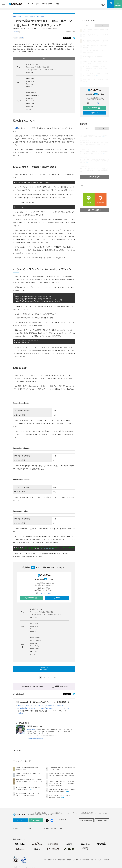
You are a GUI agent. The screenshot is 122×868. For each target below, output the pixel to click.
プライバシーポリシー (96, 860)
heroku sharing (30, 101)
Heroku (21, 37)
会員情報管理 (61, 860)
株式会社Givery (31, 729)
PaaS (15, 37)
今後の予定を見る (94, 210)
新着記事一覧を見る (95, 177)
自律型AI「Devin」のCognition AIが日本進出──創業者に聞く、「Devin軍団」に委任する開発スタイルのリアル (94, 144)
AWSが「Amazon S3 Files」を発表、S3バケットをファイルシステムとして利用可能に (61, 775)
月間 (101, 25)
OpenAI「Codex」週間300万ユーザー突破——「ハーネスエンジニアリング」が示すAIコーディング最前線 (61, 783)
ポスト (66, 38)
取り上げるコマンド (32, 64)
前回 (16, 128)
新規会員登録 (31, 598)
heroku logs (29, 84)
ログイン (56, 598)
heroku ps (29, 87)
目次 (58, 58)
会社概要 (75, 860)
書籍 (57, 4)
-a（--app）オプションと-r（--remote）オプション (41, 70)
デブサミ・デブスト (48, 4)
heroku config (30, 81)
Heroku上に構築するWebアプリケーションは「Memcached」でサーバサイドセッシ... (43, 708)
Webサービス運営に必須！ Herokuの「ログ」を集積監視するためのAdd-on (40, 705)
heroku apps (30, 78)
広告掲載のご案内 (101, 820)
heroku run (29, 98)
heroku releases (31, 92)
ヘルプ (44, 860)
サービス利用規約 (84, 860)
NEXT (56, 677)
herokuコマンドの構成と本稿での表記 (37, 67)
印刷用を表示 (18, 694)
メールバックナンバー (44, 593)
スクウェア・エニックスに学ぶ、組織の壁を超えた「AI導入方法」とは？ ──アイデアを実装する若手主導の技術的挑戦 (94, 161)
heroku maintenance (32, 95)
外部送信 (106, 860)
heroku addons (30, 104)
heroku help (29, 106)
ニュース (30, 4)
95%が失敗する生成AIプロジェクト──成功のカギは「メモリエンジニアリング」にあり (29, 781)
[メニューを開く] (4, 4)
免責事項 (69, 860)
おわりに (29, 109)
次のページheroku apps (44, 669)
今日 (87, 25)
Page (19, 82)
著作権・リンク (52, 860)
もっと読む (19, 713)
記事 (37, 4)
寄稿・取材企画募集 (86, 820)
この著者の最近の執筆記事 (35, 738)
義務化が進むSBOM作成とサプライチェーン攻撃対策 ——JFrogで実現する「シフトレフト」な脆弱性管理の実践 (94, 170)
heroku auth (29, 72)
